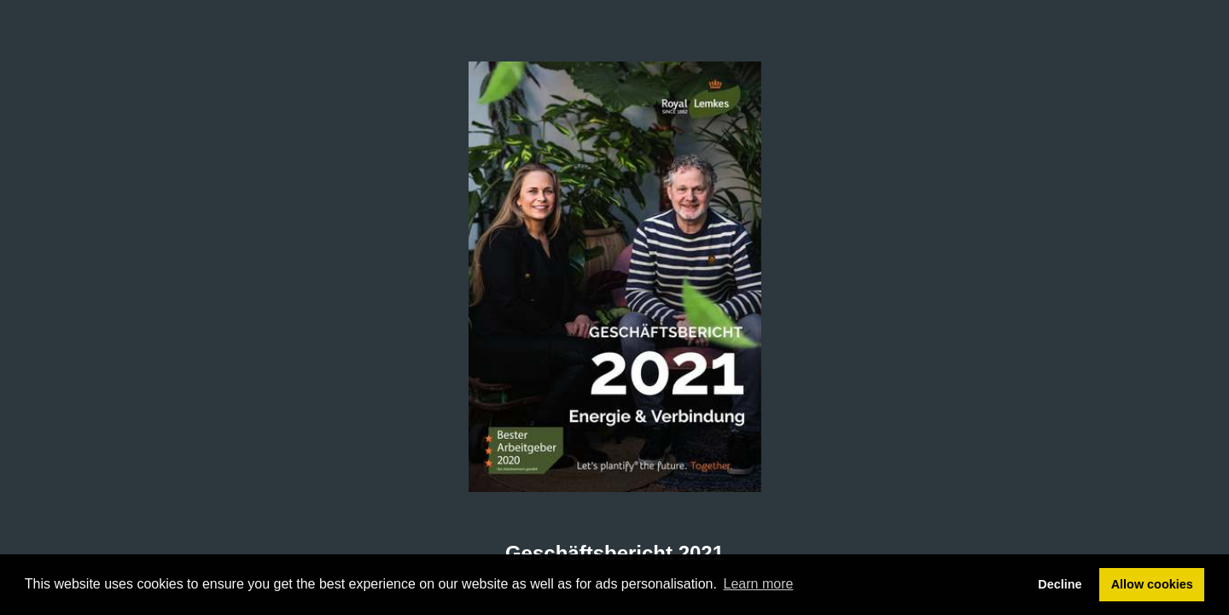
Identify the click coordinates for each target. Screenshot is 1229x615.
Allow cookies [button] (1152, 584)
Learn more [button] (759, 584)
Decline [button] (1059, 584)
